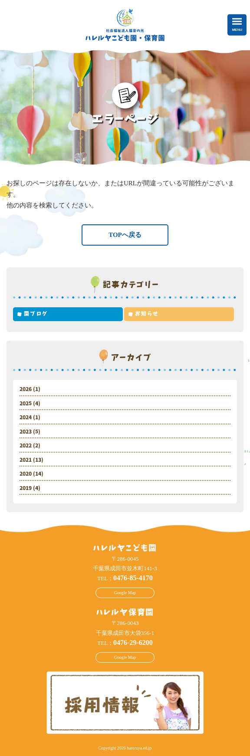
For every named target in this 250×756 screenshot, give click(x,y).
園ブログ (36, 313)
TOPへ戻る (125, 234)
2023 (26, 431)
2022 (26, 445)
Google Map (125, 592)
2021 (26, 460)
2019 (26, 488)
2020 (26, 474)
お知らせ (147, 313)
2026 (26, 389)
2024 (26, 417)
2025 (26, 403)
